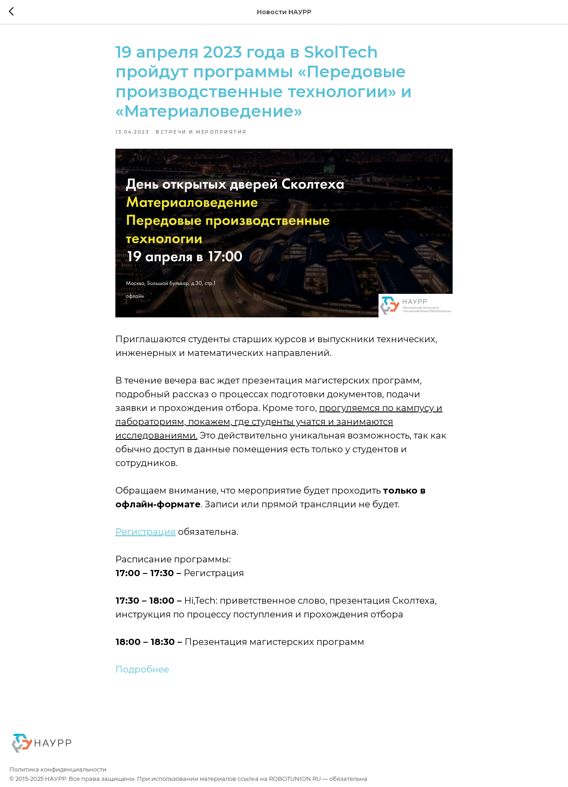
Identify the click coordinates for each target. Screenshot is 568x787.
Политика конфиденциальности (57, 769)
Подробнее (142, 669)
